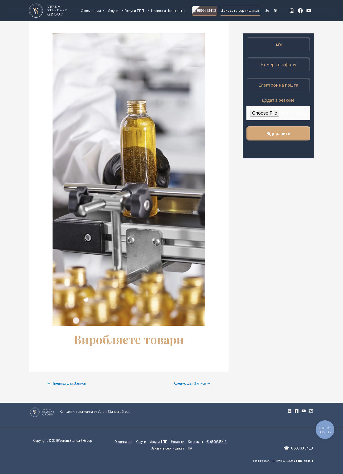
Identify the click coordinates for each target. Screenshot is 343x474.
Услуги (115, 10)
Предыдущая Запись (66, 383)
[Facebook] (296, 411)
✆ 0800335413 (204, 10)
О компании (93, 10)
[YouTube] (304, 411)
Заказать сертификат (240, 10)
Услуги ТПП (137, 10)
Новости (158, 10)
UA (267, 10)
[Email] (311, 411)
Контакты (176, 10)
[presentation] (103, 10)
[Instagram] (289, 411)
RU (276, 10)
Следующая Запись (192, 383)
